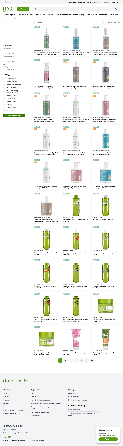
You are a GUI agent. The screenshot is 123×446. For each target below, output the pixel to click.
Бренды (13, 15)
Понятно (108, 439)
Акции (6, 15)
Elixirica (9, 105)
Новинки (116, 22)
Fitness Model (12, 108)
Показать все (8, 111)
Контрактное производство (77, 400)
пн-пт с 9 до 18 (105, 2)
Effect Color (11, 102)
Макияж (51, 15)
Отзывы (6, 403)
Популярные (107, 22)
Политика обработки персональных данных (45, 403)
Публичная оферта (37, 440)
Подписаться (97, 410)
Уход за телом (8, 56)
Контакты (6, 407)
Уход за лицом (8, 53)
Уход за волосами (9, 51)
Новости (6, 400)
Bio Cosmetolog (12, 88)
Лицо (32, 15)
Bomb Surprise (12, 96)
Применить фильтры (14, 115)
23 (92, 360)
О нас (5, 393)
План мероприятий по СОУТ (13, 410)
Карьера (88, 2)
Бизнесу (71, 390)
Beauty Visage (12, 82)
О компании (72, 2)
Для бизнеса (81, 2)
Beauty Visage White (14, 85)
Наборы (82, 15)
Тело (37, 15)
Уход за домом (114, 15)
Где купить (96, 2)
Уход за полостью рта (63, 15)
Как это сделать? (36, 416)
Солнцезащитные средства (97, 15)
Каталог (33, 397)
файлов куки (112, 435)
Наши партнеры (73, 397)
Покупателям (35, 390)
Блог (32, 393)
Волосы (43, 15)
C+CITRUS (11, 99)
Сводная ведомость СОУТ (12, 414)
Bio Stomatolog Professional (12, 92)
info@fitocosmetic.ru (10, 429)
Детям (75, 15)
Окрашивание (23, 15)
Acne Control (11, 79)
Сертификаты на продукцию (40, 400)
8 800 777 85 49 (115, 2)
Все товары (7, 46)
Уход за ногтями (9, 61)
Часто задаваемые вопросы (40, 412)
